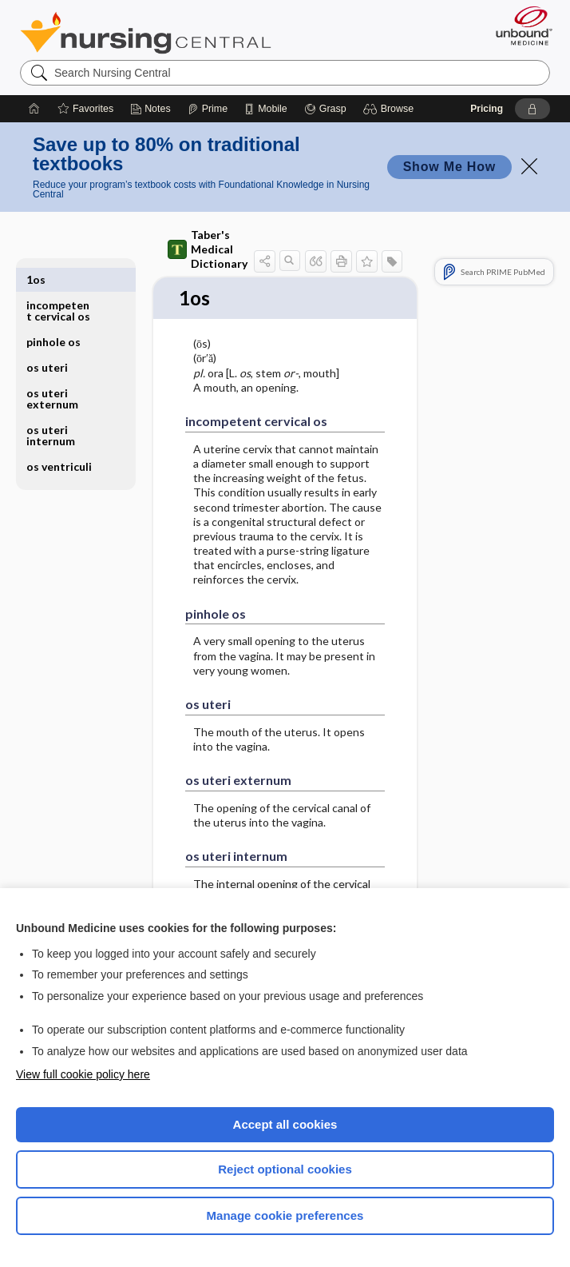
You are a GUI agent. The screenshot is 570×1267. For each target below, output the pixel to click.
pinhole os (53, 316)
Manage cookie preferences (285, 1215)
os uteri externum (52, 373)
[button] (390, 108)
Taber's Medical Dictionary (207, 249)
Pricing (486, 108)
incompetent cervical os (58, 285)
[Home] (34, 108)
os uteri (47, 342)
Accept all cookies (285, 1124)
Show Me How (449, 166)
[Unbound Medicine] (519, 25)
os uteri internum (50, 409)
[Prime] (208, 108)
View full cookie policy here (83, 1074)
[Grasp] (325, 108)
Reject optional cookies (285, 1169)
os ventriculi (59, 441)
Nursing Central (145, 32)
